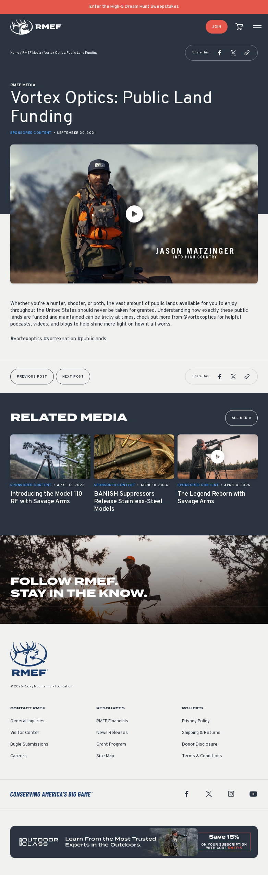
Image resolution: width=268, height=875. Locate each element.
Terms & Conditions (202, 756)
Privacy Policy (196, 721)
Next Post (73, 377)
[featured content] (134, 842)
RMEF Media (31, 53)
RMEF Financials (112, 721)
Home (14, 53)
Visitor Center (24, 733)
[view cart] (239, 27)
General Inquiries (27, 721)
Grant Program (111, 744)
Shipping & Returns (201, 733)
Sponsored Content (31, 133)
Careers (18, 756)
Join (216, 27)
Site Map (105, 756)
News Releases (112, 733)
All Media (242, 418)
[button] (220, 53)
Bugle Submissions (29, 744)
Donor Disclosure (200, 744)
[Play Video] (134, 213)
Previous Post (32, 377)
